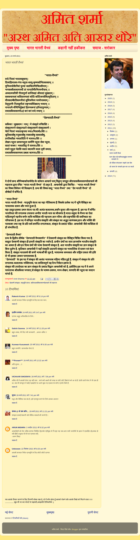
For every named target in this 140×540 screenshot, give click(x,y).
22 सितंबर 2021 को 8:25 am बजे (33, 449)
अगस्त (112, 139)
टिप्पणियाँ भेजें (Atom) (20, 518)
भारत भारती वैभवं (38, 48)
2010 (110, 176)
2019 (110, 102)
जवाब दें (14, 304)
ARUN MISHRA (18, 427)
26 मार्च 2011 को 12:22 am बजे (35, 360)
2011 (110, 128)
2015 (110, 117)
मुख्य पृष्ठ (13, 48)
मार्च (111, 150)
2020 (110, 98)
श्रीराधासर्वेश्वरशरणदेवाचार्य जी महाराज (44, 283)
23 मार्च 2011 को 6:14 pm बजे (37, 296)
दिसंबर (112, 131)
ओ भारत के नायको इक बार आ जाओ (121, 167)
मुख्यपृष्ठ (50, 512)
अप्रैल (112, 146)
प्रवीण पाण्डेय (17, 312)
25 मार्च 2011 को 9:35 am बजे (41, 344)
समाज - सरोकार (103, 48)
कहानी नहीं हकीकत (71, 48)
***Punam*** (17, 360)
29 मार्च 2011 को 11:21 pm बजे (41, 411)
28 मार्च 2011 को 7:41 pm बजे (27, 395)
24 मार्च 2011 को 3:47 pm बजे (34, 312)
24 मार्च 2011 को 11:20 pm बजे (38, 328)
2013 (110, 121)
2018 (110, 106)
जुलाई (112, 142)
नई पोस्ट (9, 512)
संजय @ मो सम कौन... (20, 411)
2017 (110, 109)
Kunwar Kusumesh (20, 344)
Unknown (16, 449)
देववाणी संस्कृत (15, 283)
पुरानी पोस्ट (93, 512)
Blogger (75, 529)
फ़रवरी (112, 171)
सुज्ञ (14, 395)
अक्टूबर (113, 135)
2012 (110, 124)
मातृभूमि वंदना (25, 283)
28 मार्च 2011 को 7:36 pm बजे (42, 377)
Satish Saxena (18, 328)
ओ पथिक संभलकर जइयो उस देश (120, 163)
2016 (110, 113)
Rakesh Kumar (18, 296)
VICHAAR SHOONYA (21, 377)
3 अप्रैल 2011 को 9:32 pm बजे (38, 427)
